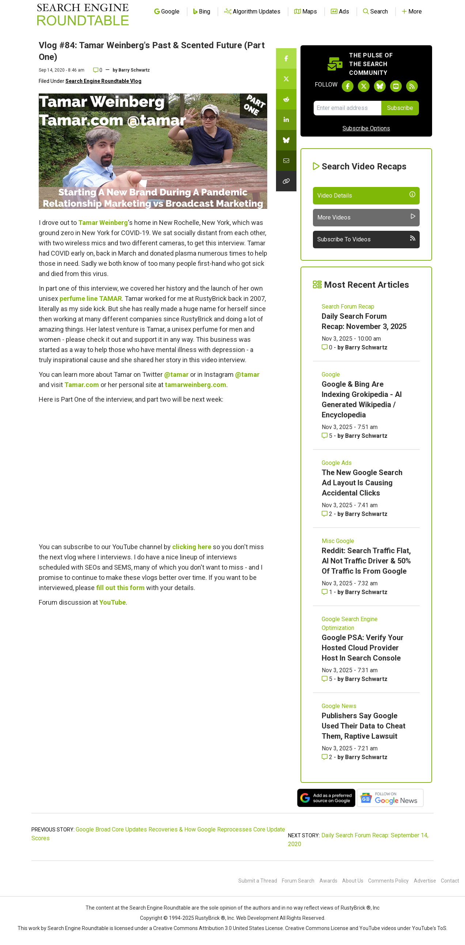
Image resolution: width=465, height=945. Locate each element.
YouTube (112, 602)
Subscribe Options (366, 128)
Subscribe (400, 107)
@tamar (176, 374)
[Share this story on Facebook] (286, 58)
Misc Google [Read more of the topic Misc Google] (338, 540)
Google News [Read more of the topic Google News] (339, 706)
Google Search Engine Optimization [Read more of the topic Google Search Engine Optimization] (350, 623)
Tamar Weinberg (103, 222)
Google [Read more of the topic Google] (331, 374)
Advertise (425, 881)
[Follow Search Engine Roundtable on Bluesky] (380, 86)
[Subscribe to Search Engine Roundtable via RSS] (412, 86)
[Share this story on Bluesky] (286, 140)
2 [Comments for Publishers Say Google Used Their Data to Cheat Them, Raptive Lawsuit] (328, 757)
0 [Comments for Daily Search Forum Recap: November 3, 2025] (328, 347)
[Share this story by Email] (286, 160)
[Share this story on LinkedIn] (286, 120)
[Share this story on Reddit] (286, 99)
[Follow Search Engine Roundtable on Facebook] (348, 86)
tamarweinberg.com (195, 385)
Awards (328, 881)
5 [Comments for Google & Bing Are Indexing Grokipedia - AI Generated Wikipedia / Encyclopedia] (328, 435)
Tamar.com (81, 385)
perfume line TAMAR (91, 298)
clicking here (191, 547)
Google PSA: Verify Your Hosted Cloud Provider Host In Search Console (363, 647)
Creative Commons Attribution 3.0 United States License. (218, 928)
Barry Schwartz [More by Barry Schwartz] (366, 347)
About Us (352, 881)
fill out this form (120, 588)
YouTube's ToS (429, 928)
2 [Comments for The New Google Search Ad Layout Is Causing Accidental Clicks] (328, 513)
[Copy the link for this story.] (286, 181)
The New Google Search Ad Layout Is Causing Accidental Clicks (362, 482)
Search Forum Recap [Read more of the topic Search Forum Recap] (348, 306)
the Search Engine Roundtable (156, 908)
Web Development (257, 918)
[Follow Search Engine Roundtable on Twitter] (364, 86)
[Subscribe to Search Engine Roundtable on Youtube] (396, 86)
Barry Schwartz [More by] (134, 70)
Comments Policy (388, 881)
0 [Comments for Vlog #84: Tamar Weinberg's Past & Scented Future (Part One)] (97, 70)
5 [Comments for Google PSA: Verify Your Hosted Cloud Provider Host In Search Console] (328, 679)
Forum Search (298, 881)
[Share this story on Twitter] (286, 79)
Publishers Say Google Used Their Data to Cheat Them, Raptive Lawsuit (363, 726)
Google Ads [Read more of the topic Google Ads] (337, 462)
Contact (450, 881)
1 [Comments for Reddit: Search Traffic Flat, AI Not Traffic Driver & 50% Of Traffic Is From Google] (328, 592)
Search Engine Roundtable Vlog (103, 81)
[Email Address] (347, 108)
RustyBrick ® (210, 918)
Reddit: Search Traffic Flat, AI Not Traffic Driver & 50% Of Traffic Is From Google (366, 560)
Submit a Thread (257, 881)
